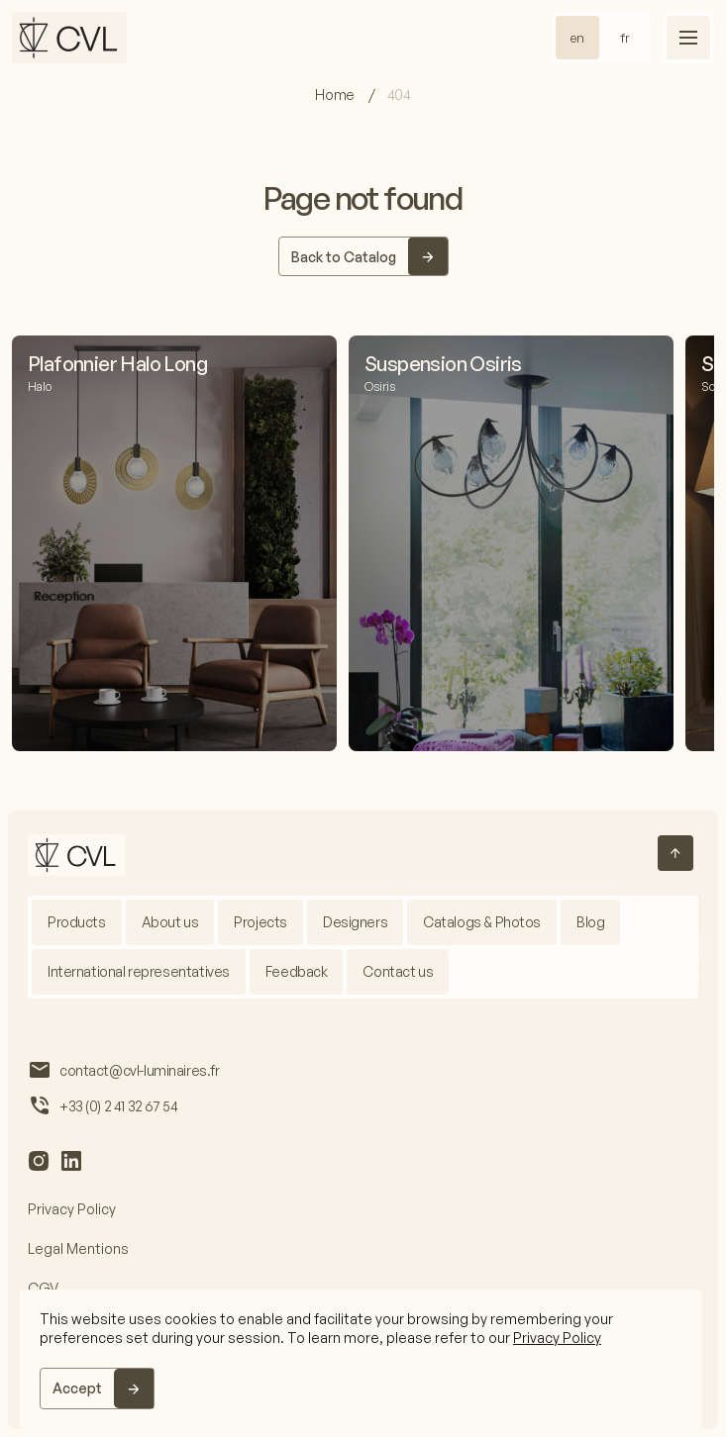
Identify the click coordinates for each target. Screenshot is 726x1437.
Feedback (296, 971)
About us (170, 921)
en (577, 38)
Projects (260, 921)
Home (336, 94)
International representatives (139, 971)
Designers (355, 921)
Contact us (398, 971)
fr (625, 38)
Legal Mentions (78, 1248)
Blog (590, 921)
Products (77, 921)
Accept (77, 1388)
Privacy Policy (557, 1337)
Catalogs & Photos (482, 921)
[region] (361, 1359)
